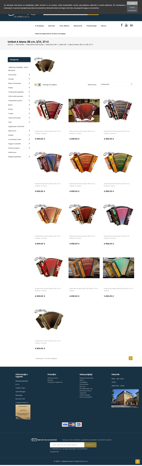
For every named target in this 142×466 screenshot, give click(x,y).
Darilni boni (12, 152)
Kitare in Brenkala (14, 83)
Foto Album (64, 26)
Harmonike (12, 75)
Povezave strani (86, 392)
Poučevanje (92, 26)
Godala (11, 79)
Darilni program (14, 148)
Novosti (50, 381)
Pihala (10, 109)
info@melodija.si (22, 404)
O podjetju (39, 26)
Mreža (36, 84)
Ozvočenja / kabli (14, 139)
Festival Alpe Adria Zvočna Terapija (50, 34)
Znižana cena (53, 379)
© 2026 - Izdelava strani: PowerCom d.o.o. (71, 462)
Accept (132, 3)
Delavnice (78, 26)
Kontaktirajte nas (86, 389)
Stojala (10, 135)
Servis (103, 26)
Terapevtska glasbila (16, 92)
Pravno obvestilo (86, 398)
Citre (10, 122)
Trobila (10, 113)
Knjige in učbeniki (14, 144)
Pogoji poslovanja (86, 379)
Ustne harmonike (14, 118)
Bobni (10, 105)
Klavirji (10, 88)
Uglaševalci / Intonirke (16, 126)
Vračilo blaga (85, 396)
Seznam (39, 84)
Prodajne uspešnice (55, 383)
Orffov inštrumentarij (15, 96)
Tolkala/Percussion (15, 101)
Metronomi (12, 131)
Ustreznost (117, 84)
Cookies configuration (132, 9)
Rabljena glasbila (14, 157)
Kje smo (51, 26)
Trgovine (83, 394)
